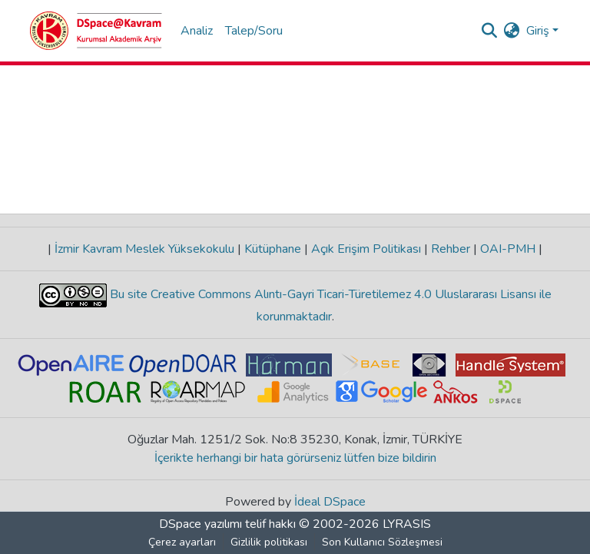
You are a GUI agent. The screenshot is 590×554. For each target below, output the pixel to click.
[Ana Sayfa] (96, 31)
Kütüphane (272, 249)
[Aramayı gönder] (489, 31)
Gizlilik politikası (268, 542)
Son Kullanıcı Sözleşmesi (382, 542)
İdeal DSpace (330, 501)
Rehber (450, 249)
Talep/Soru (254, 30)
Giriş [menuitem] (537, 30)
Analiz (197, 30)
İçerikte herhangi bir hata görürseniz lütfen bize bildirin (295, 458)
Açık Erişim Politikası (366, 249)
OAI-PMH (508, 249)
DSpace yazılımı (200, 524)
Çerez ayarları (182, 542)
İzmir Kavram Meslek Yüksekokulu (144, 249)
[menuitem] (512, 31)
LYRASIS (407, 524)
